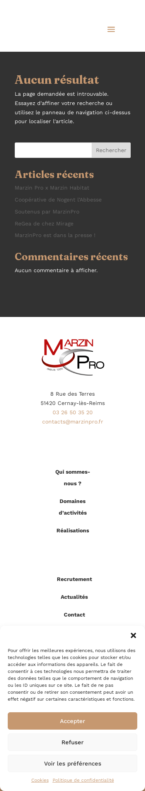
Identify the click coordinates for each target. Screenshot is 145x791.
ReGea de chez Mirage (44, 223)
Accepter (72, 721)
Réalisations (72, 530)
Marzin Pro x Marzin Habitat (52, 188)
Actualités (74, 597)
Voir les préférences (72, 763)
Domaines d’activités (73, 507)
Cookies (40, 780)
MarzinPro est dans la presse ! (55, 235)
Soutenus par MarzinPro (47, 211)
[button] (133, 635)
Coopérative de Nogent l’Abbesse (58, 199)
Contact (74, 614)
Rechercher (111, 150)
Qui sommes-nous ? (72, 477)
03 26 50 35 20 (73, 412)
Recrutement (74, 579)
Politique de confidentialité (83, 780)
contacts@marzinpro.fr (72, 421)
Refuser (72, 742)
